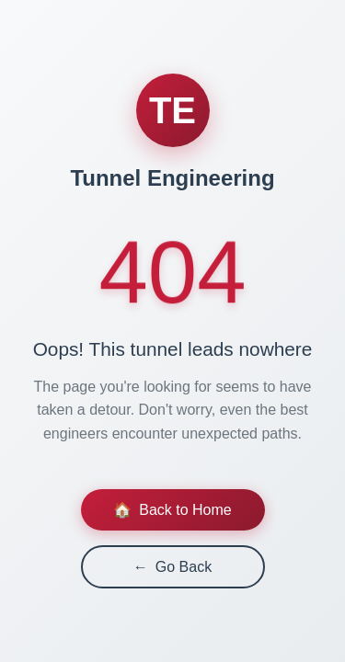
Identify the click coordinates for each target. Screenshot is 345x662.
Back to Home (172, 510)
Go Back (172, 567)
